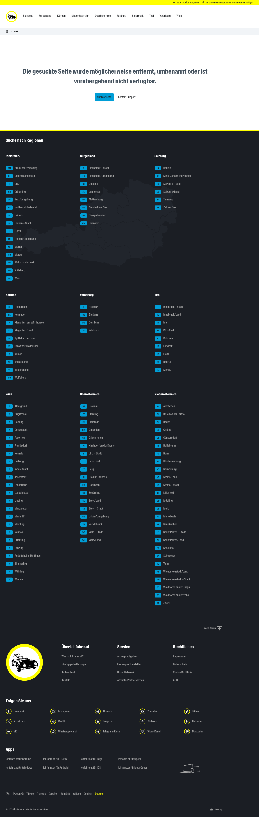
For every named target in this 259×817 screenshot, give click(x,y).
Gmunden (90, 430)
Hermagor (16, 315)
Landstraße (16, 485)
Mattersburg (91, 200)
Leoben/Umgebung (21, 239)
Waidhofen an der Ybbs (172, 595)
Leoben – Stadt (18, 223)
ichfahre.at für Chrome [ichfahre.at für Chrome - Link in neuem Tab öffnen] (18, 759)
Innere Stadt (17, 469)
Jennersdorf (91, 192)
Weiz (13, 278)
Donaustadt (17, 430)
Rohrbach (90, 485)
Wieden (14, 580)
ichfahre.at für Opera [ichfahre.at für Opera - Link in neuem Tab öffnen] (129, 759)
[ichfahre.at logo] (11, 16)
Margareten (16, 509)
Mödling (164, 501)
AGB (175, 680)
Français (41, 794)
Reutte (163, 362)
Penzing (14, 548)
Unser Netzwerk (125, 672)
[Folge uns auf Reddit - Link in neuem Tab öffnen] (70, 721)
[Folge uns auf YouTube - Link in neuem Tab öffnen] (160, 711)
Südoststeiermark (20, 263)
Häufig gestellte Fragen (74, 664)
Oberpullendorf (93, 215)
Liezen (14, 231)
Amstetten (165, 406)
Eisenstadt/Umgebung (97, 176)
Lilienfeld (164, 493)
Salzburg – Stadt (168, 184)
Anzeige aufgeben (127, 656)
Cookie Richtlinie (182, 672)
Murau (14, 255)
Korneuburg (166, 469)
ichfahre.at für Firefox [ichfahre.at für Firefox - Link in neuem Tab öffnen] (55, 759)
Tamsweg (164, 200)
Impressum (179, 656)
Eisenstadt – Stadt (94, 168)
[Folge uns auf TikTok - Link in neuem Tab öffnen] (204, 711)
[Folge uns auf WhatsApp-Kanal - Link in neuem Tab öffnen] (70, 731)
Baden (162, 422)
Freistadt (89, 422)
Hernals (14, 454)
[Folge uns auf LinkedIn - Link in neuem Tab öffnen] (204, 721)
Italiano (76, 794)
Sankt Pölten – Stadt (170, 532)
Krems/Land (166, 477)
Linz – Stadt (91, 454)
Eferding (89, 414)
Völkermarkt (17, 362)
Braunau (89, 406)
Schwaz (163, 370)
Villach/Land (17, 370)
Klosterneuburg (168, 461)
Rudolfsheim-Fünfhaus (23, 556)
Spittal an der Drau (20, 338)
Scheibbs (164, 548)
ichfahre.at (19, 809)
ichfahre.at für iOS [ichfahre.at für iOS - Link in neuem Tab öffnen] (91, 768)
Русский (18, 794)
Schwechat (165, 556)
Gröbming (16, 192)
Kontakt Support (126, 97)
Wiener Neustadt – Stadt (172, 580)
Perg (87, 469)
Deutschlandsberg (20, 176)
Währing (15, 572)
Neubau (14, 532)
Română (65, 794)
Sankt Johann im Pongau (173, 176)
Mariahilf (15, 517)
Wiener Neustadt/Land (171, 572)
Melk (162, 509)
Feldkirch (89, 331)
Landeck (163, 346)
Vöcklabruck (91, 524)
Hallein (163, 168)
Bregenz (89, 307)
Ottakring (15, 540)
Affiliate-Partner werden (130, 680)
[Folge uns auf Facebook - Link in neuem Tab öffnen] (26, 711)
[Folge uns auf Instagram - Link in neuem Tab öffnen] (70, 711)
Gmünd (163, 430)
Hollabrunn (165, 446)
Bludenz (89, 315)
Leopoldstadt (17, 493)
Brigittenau (16, 414)
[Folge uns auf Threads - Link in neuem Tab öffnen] (115, 711)
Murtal (14, 247)
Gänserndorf (166, 438)
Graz (12, 184)
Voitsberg (15, 270)
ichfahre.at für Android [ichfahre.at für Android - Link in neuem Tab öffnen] (56, 768)
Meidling (15, 524)
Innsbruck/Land (168, 315)
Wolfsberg (16, 378)
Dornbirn (89, 323)
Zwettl (162, 603)
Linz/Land (90, 461)
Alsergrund (16, 406)
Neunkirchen (166, 524)
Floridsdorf (16, 446)
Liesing (14, 501)
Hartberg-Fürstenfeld (22, 207)
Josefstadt (16, 477)
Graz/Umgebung (19, 200)
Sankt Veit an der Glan (22, 346)
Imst (161, 323)
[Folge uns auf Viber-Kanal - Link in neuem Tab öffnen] (160, 731)
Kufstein (164, 338)
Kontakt (66, 680)
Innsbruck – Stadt (169, 307)
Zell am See (165, 207)
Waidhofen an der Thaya (172, 587)
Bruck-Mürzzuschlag (21, 168)
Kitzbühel (164, 331)
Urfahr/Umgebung (94, 517)
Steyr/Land (90, 501)
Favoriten (15, 438)
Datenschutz (180, 664)
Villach (14, 354)
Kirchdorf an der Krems (97, 446)
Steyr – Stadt (91, 509)
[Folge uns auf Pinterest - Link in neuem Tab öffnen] (160, 721)
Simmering (16, 564)
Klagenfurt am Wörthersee (25, 323)
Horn (162, 454)
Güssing (89, 184)
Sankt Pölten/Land (169, 540)
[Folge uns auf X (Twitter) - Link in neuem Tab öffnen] (26, 721)
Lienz (162, 354)
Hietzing (15, 461)
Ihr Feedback (69, 672)
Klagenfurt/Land (19, 331)
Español (53, 794)
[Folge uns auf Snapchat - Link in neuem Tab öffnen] (115, 721)
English (88, 794)
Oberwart (89, 223)
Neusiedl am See (93, 207)
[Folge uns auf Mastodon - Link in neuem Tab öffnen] (204, 731)
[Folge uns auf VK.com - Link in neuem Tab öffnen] (26, 731)
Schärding (90, 493)
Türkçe (30, 794)
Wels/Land (90, 540)
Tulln (162, 564)
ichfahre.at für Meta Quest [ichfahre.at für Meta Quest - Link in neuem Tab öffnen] (132, 768)
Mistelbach (165, 517)
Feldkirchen (17, 307)
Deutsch (99, 794)
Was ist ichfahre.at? (72, 656)
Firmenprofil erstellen (129, 664)
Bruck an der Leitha (170, 414)
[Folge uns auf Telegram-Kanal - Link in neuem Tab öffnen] (115, 731)
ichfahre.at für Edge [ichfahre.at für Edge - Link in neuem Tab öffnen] (91, 759)
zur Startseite (104, 97)
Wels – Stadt (91, 532)
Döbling (14, 422)
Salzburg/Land (167, 192)
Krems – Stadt (167, 485)
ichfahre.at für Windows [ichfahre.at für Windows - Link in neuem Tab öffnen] (19, 768)
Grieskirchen (91, 438)
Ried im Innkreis (93, 477)
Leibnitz (14, 215)
